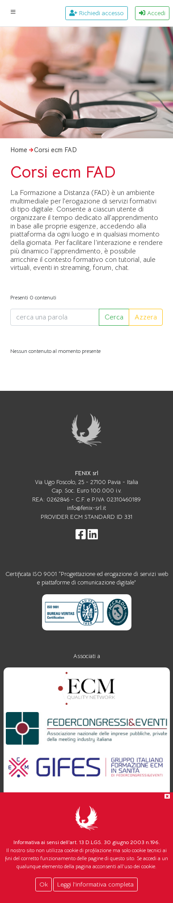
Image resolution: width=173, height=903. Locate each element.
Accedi (152, 13)
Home (18, 150)
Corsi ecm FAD (55, 150)
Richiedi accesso (96, 13)
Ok (43, 884)
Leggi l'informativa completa (95, 884)
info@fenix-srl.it (86, 508)
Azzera (146, 317)
